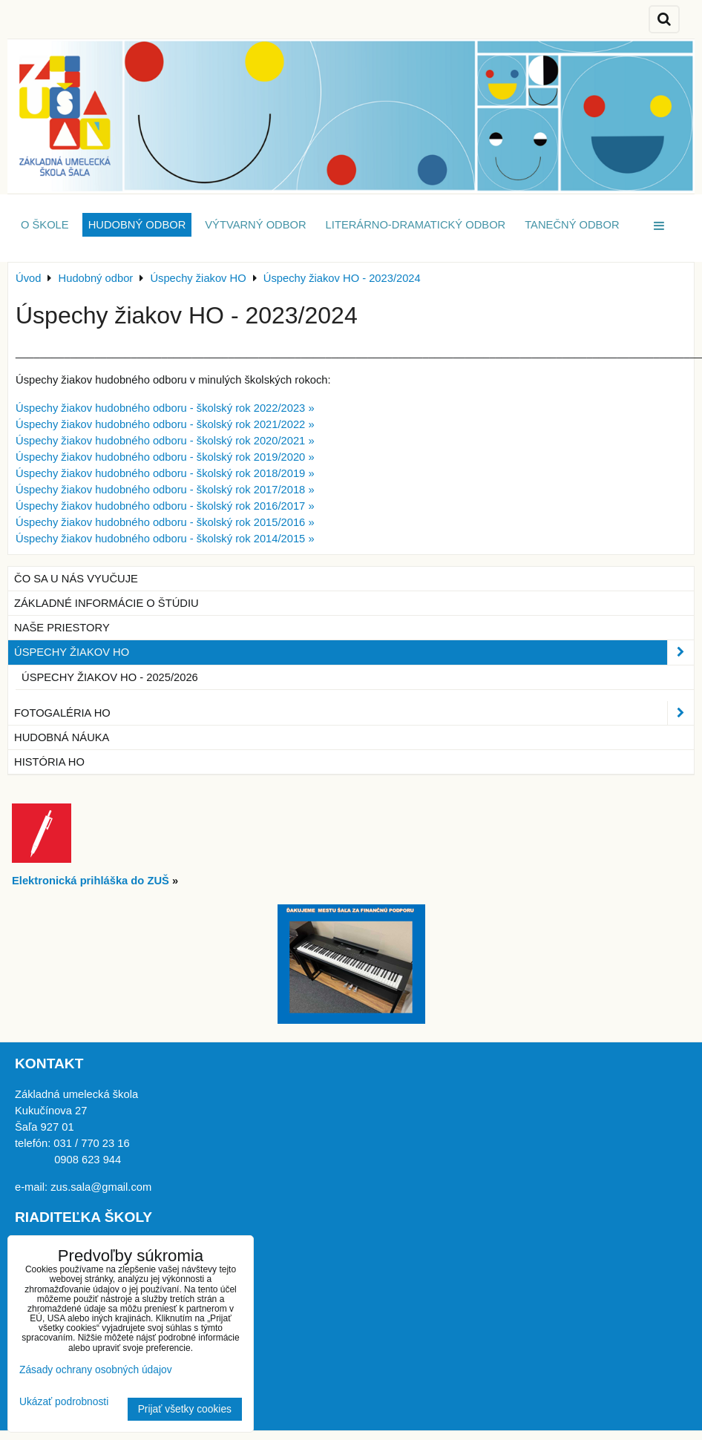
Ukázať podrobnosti (63, 1401)
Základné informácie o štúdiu (106, 603)
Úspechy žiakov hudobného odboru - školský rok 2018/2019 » (165, 473)
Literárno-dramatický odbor (416, 225)
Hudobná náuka (61, 737)
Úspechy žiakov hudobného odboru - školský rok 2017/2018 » (165, 490)
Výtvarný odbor (255, 225)
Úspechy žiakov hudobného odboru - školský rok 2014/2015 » (165, 539)
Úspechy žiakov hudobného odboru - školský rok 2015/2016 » (165, 522)
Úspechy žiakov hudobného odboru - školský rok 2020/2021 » (165, 441)
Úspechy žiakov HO (354, 652)
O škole (45, 225)
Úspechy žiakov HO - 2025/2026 (110, 677)
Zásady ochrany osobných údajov (95, 1369)
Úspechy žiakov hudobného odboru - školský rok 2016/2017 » (165, 506)
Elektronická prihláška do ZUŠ (90, 881)
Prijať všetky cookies (185, 1409)
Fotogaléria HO (354, 713)
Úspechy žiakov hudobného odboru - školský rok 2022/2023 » (165, 408)
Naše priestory (62, 628)
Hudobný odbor (137, 225)
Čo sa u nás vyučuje (76, 579)
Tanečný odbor (572, 225)
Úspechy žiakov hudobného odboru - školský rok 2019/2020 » (165, 457)
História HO (49, 762)
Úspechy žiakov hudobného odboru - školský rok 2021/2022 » (165, 424)
